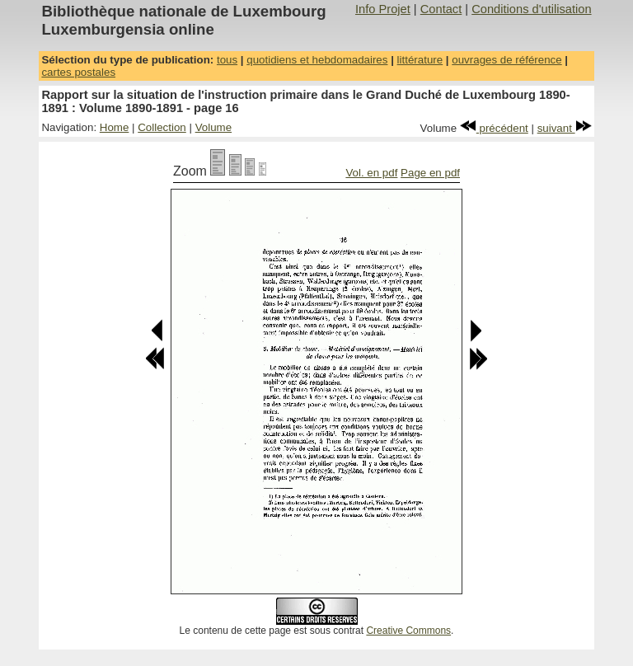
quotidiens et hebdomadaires (316, 60)
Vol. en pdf (371, 172)
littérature (420, 60)
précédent (494, 128)
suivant (564, 128)
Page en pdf (430, 172)
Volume (213, 127)
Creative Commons (408, 630)
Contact (441, 9)
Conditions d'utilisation (531, 9)
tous (227, 60)
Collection (162, 127)
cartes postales (78, 72)
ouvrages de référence (506, 60)
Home (114, 127)
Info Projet (382, 9)
